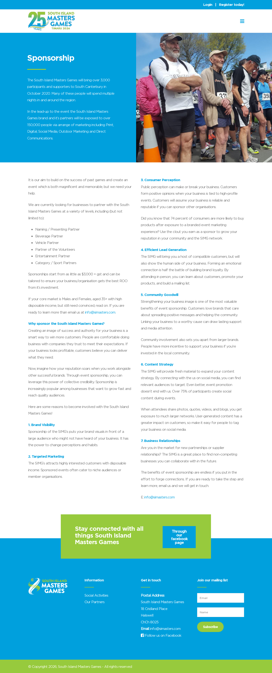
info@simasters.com (100, 312)
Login (207, 5)
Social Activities (96, 595)
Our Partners (94, 602)
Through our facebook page (179, 537)
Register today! (231, 5)
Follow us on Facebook (161, 635)
